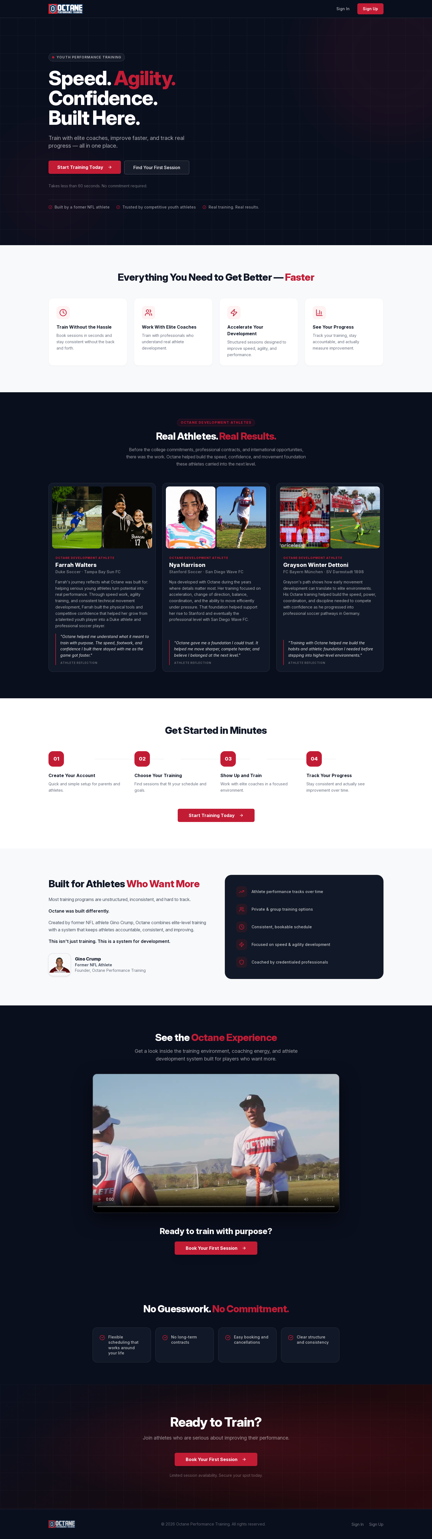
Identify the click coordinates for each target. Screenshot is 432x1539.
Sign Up (370, 8)
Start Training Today (84, 167)
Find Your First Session (156, 167)
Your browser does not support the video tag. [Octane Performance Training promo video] (216, 1143)
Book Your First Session (216, 1248)
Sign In (343, 8)
